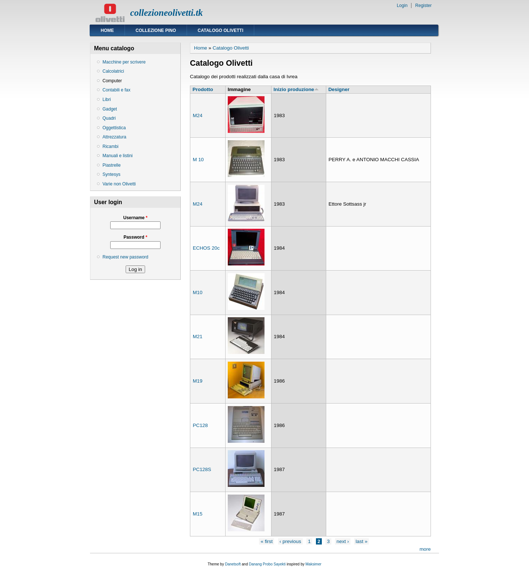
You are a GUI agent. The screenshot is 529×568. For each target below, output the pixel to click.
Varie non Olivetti (119, 184)
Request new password (125, 257)
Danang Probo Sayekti (267, 564)
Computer (112, 80)
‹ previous (290, 541)
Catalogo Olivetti (220, 30)
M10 (197, 292)
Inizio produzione (296, 89)
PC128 (200, 425)
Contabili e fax (116, 90)
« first (266, 541)
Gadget (109, 109)
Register (423, 5)
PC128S (202, 469)
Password (135, 237)
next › (343, 541)
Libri (106, 99)
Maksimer (313, 564)
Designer (339, 89)
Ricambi (110, 146)
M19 (197, 381)
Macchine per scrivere (123, 62)
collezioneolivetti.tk (166, 13)
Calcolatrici (113, 71)
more (425, 549)
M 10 (198, 159)
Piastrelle (111, 165)
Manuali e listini (117, 155)
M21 (197, 336)
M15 (197, 514)
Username (135, 217)
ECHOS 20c (206, 248)
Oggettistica (114, 127)
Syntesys (111, 174)
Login (402, 5)
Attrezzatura (114, 137)
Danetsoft (233, 564)
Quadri (109, 118)
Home (107, 30)
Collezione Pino (156, 30)
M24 (197, 115)
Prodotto (202, 89)
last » (361, 541)
